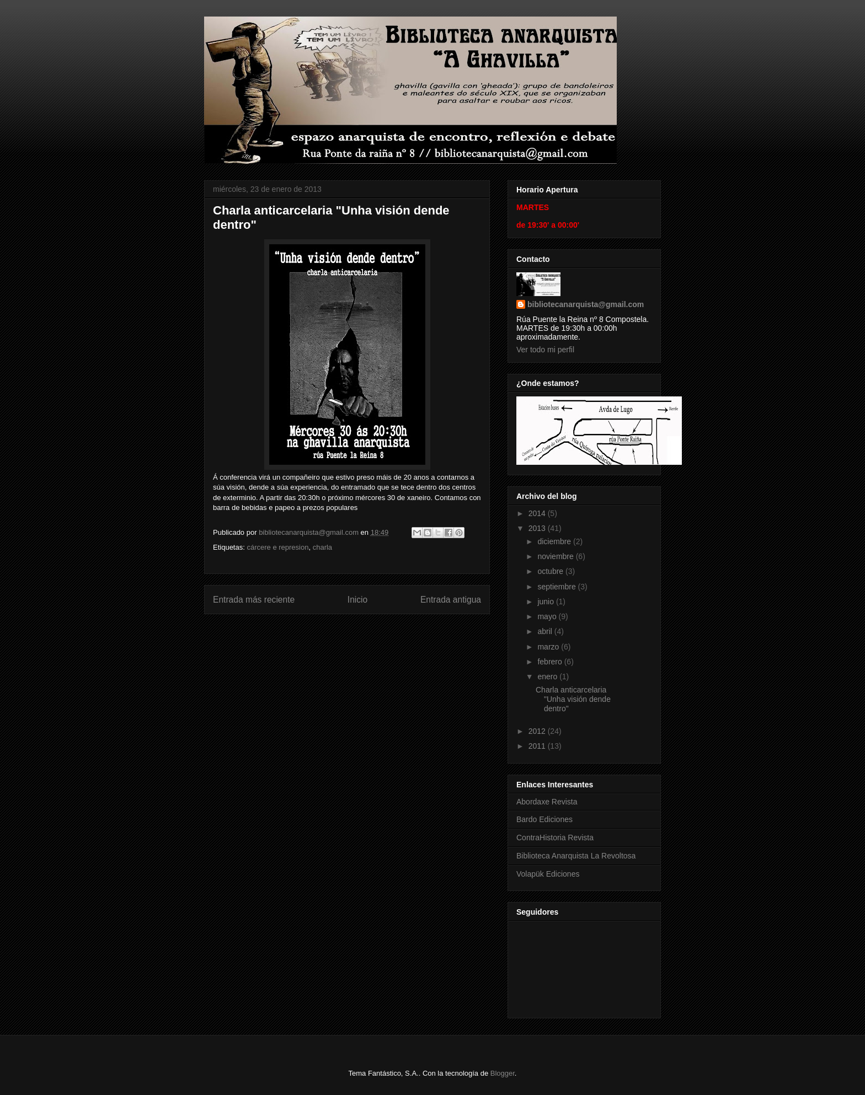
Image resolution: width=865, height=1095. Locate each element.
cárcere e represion (277, 547)
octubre (551, 571)
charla (322, 547)
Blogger (502, 1073)
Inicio (357, 599)
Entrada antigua (450, 599)
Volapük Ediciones (547, 873)
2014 (538, 513)
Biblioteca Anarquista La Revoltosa (576, 855)
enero (548, 676)
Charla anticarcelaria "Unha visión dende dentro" (573, 699)
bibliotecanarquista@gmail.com (585, 304)
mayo (547, 616)
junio (546, 601)
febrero (550, 661)
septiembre (557, 586)
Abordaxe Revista (547, 801)
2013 (538, 528)
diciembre (555, 541)
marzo (549, 646)
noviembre (556, 556)
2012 (538, 731)
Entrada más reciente (254, 599)
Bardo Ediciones (544, 819)
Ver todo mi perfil (545, 349)
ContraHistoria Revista (555, 837)
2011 (538, 746)
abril (545, 631)
